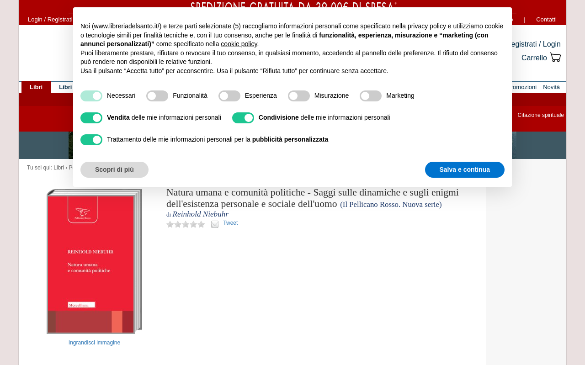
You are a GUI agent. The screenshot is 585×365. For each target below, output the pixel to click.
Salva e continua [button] (465, 169)
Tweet (230, 223)
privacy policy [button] (427, 26)
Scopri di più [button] (114, 169)
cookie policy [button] (239, 44)
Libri (58, 167)
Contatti (546, 19)
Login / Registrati (50, 19)
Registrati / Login (533, 44)
